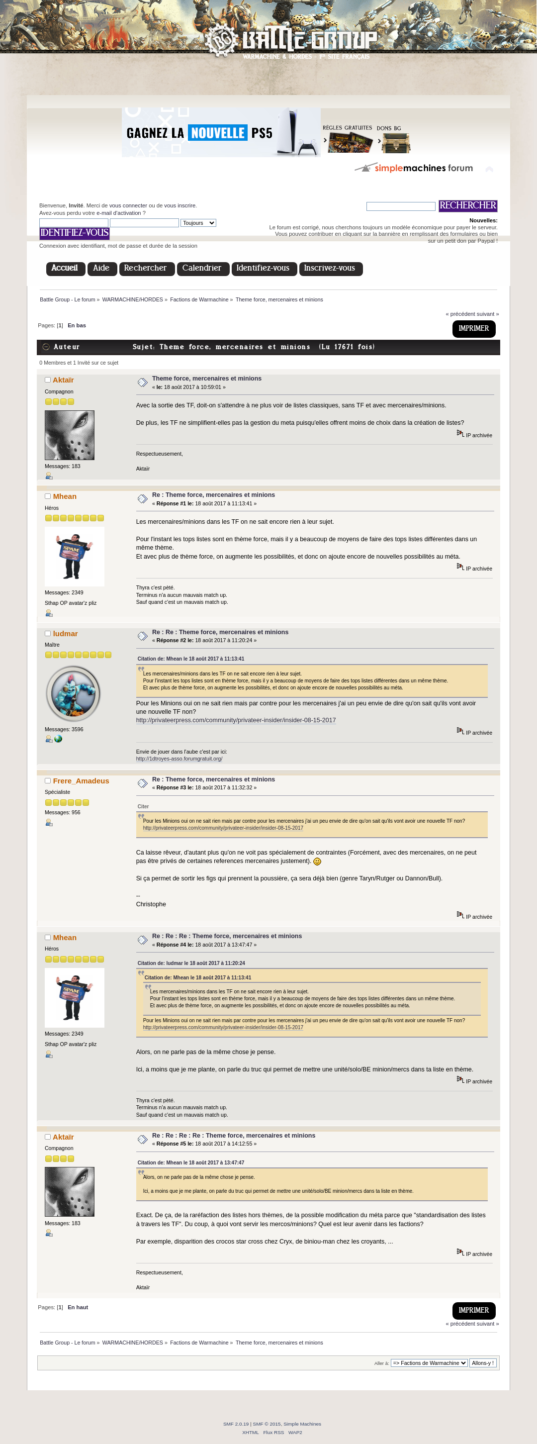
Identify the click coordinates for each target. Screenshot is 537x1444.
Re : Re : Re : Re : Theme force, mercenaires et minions (233, 1135)
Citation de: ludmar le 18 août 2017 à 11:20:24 (191, 963)
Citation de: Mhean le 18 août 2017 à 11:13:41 (191, 659)
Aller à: (381, 1363)
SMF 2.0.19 (236, 1424)
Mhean (65, 496)
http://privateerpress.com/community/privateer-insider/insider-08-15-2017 (236, 720)
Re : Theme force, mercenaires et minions (213, 494)
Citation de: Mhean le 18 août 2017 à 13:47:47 (191, 1162)
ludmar (65, 633)
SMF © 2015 (267, 1424)
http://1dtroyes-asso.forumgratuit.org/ (179, 759)
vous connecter (128, 205)
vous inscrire (179, 205)
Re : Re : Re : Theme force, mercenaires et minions (227, 936)
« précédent (460, 314)
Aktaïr (63, 380)
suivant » (488, 314)
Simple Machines (302, 1424)
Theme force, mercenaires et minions (207, 378)
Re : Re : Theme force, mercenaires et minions (220, 632)
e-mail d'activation (118, 213)
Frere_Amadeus (81, 780)
